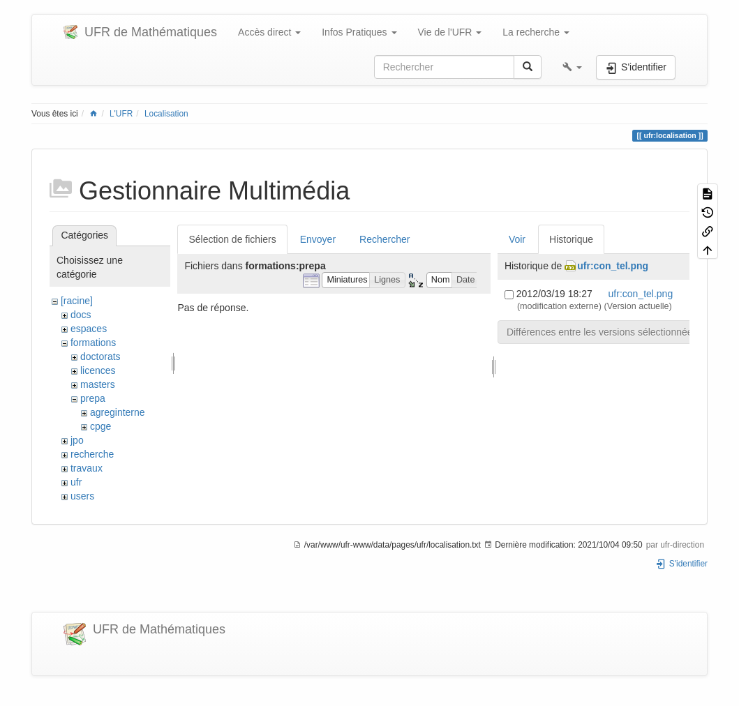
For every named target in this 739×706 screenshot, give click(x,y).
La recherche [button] (535, 32)
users (82, 496)
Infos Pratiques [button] (359, 32)
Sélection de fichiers (232, 239)
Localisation (166, 114)
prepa (92, 398)
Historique (571, 239)
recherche (92, 454)
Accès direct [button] (269, 32)
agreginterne (117, 412)
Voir (517, 239)
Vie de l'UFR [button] (450, 32)
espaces (88, 328)
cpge (100, 426)
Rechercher (384, 239)
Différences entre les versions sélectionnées (602, 332)
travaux (86, 468)
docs (80, 314)
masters (97, 384)
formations (93, 342)
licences (98, 370)
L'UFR (121, 114)
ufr (76, 482)
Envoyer (318, 239)
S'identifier (681, 564)
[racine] (77, 300)
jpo (77, 440)
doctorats (100, 356)
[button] (572, 67)
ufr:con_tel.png (612, 265)
